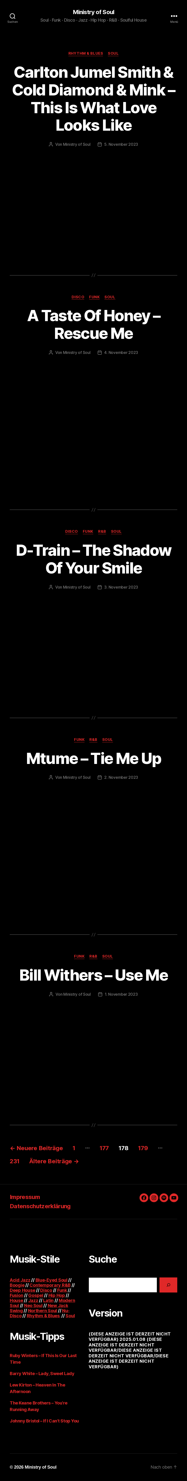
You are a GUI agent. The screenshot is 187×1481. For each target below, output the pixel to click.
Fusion (16, 1295)
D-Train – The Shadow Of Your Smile (93, 559)
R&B (102, 531)
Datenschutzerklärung (40, 1206)
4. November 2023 (121, 352)
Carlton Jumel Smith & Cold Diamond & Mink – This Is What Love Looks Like (93, 99)
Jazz (33, 1300)
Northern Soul (42, 1310)
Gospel (35, 1295)
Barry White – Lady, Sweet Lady (42, 1373)
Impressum (25, 1196)
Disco (78, 297)
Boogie (17, 1285)
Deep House (22, 1290)
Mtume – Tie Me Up (93, 758)
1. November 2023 (121, 994)
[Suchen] (168, 1284)
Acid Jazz (20, 1280)
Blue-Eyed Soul (51, 1280)
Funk (94, 297)
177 (104, 1148)
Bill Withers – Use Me (93, 975)
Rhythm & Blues (85, 53)
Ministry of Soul (93, 12)
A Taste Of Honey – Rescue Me (93, 324)
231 (14, 1161)
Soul (113, 53)
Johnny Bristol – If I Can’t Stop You (44, 1420)
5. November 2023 (121, 144)
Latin (48, 1300)
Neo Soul (33, 1305)
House (16, 1300)
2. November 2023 (121, 777)
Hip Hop (56, 1295)
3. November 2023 (121, 587)
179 (143, 1148)
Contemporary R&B (50, 1285)
